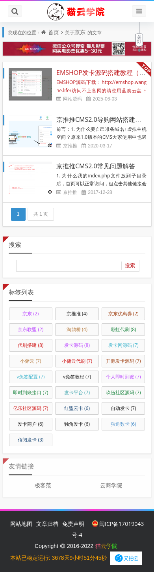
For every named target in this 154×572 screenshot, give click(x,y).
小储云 (30, 361)
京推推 (70, 145)
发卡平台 (77, 392)
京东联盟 (30, 329)
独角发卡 (77, 424)
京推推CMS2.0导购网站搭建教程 (102, 119)
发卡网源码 (123, 345)
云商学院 (111, 482)
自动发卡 (123, 408)
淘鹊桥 (77, 329)
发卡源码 (77, 345)
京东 (79, 32)
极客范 (43, 482)
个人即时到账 (123, 376)
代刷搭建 (30, 345)
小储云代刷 (77, 361)
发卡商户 (30, 424)
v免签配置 (31, 376)
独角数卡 (123, 424)
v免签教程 (77, 376)
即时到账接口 (30, 392)
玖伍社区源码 (123, 392)
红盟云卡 (77, 408)
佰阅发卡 (30, 439)
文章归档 (47, 523)
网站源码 (72, 98)
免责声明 (73, 523)
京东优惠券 (123, 313)
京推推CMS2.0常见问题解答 (95, 166)
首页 (53, 32)
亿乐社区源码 (30, 408)
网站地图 (21, 523)
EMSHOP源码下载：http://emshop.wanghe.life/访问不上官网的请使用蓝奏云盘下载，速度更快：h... (101, 90)
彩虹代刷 (123, 329)
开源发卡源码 (123, 361)
